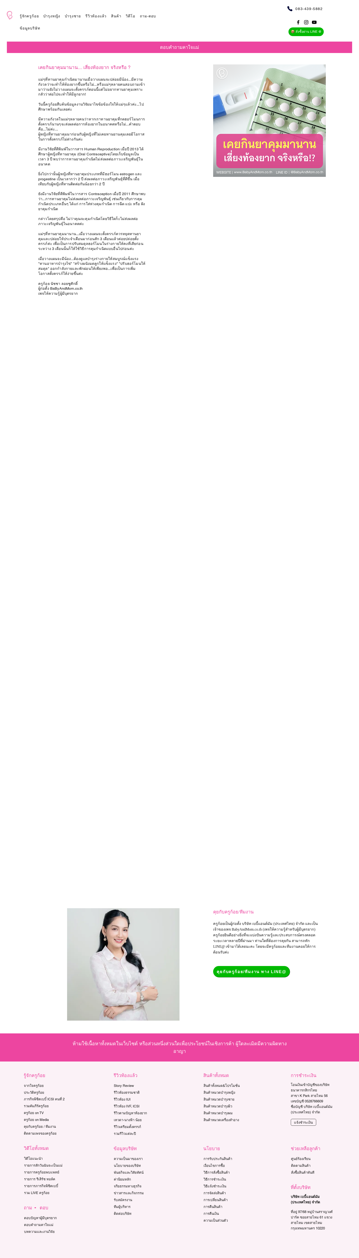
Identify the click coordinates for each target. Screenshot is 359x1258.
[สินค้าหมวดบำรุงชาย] (227, 1099)
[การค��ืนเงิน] (224, 1213)
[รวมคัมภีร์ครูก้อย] (44, 1105)
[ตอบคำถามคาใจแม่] (45, 1224)
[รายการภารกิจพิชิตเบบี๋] (45, 1185)
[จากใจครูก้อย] (44, 1085)
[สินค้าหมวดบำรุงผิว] (227, 1106)
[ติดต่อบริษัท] (134, 1213)
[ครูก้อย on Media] (44, 1119)
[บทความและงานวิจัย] (45, 1231)
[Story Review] (134, 1085)
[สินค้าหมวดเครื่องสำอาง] (227, 1119)
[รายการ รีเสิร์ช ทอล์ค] (45, 1179)
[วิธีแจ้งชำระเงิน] (224, 1186)
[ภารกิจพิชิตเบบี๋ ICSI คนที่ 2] (44, 1099)
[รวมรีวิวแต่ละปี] (134, 1133)
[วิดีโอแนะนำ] (45, 1158)
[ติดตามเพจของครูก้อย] (44, 1133)
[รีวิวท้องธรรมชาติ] (134, 1092)
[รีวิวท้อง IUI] (134, 1099)
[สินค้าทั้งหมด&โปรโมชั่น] (227, 1085)
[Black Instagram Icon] (306, 22)
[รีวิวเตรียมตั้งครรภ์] (134, 1126)
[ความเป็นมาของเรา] (134, 1158)
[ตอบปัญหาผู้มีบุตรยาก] (45, 1217)
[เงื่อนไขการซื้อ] (224, 1165)
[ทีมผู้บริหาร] (134, 1206)
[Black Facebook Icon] (298, 22)
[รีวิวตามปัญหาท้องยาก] (134, 1112)
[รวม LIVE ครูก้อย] (45, 1192)
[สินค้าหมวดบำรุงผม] (227, 1112)
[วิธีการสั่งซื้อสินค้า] (224, 1172)
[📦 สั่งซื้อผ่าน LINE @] (306, 31)
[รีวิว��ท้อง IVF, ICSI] (134, 1106)
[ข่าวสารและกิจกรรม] (134, 1192)
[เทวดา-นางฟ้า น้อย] (134, 1119)
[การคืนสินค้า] (224, 1206)
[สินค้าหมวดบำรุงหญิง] (227, 1092)
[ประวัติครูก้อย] (44, 1092)
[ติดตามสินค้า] (311, 1165)
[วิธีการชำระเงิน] (224, 1179)
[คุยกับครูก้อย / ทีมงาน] (44, 1126)
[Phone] (289, 8)
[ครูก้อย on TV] (44, 1112)
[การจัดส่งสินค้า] (224, 1192)
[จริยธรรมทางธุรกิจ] (134, 1186)
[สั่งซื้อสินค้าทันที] (311, 1172)
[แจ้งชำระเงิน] (303, 1122)
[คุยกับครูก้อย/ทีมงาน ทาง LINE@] (251, 971)
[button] (29, 16)
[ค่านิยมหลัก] (134, 1179)
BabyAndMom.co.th (247, 929)
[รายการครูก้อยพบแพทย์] (45, 1172)
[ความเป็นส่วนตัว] (224, 1220)
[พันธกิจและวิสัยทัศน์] (134, 1172)
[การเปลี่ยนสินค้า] (224, 1199)
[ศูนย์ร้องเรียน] (311, 1158)
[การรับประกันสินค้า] (224, 1158)
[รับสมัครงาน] (134, 1199)
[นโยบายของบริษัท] (134, 1165)
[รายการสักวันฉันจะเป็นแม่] (45, 1165)
